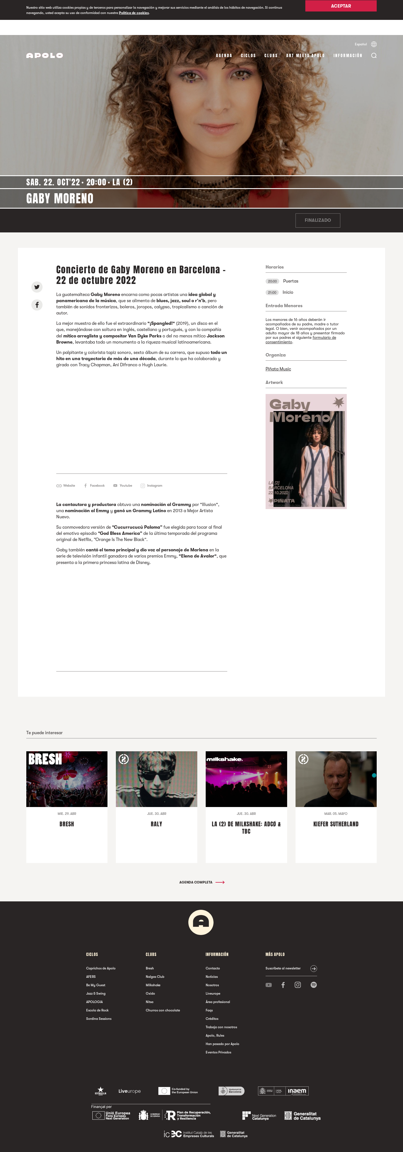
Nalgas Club (155, 962)
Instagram (154, 470)
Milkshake (153, 970)
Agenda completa (201, 867)
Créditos (212, 1004)
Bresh (150, 953)
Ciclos (248, 40)
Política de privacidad (163, 1142)
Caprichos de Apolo (101, 953)
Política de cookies (134, 13)
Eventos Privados (218, 1037)
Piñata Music (278, 353)
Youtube (126, 470)
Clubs (271, 40)
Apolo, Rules (215, 1021)
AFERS (91, 962)
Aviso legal (137, 1142)
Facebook (97, 470)
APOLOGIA (94, 987)
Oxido (150, 979)
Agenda (224, 40)
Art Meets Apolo (305, 40)
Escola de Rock (97, 995)
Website (69, 470)
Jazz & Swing (96, 979)
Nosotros (212, 970)
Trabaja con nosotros (221, 1012)
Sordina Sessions (98, 1004)
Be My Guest (95, 970)
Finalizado (318, 205)
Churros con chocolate (163, 995)
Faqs (209, 995)
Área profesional (218, 987)
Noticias (212, 962)
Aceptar (341, 10)
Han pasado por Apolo (222, 1029)
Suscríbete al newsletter (283, 953)
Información (348, 40)
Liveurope (213, 979)
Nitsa (149, 987)
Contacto (213, 953)
